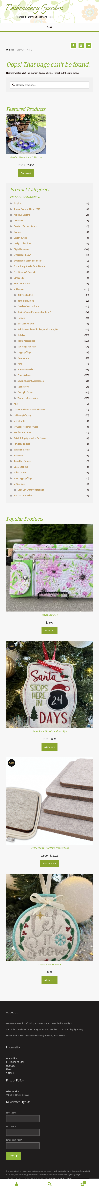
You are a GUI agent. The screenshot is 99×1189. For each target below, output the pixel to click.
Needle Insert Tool (22, 432)
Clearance (18, 220)
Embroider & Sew (22, 254)
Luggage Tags (24, 352)
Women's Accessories (28, 398)
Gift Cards (18, 277)
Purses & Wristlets (26, 369)
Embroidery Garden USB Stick (28, 260)
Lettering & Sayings (23, 415)
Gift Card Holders (26, 323)
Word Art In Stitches (23, 495)
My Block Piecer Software (26, 426)
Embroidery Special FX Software (29, 266)
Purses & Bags (24, 375)
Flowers (21, 318)
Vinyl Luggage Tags (23, 478)
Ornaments (23, 358)
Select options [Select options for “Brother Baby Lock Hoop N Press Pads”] (49, 863)
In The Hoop (19, 289)
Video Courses (20, 472)
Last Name (11, 1126)
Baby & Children (25, 295)
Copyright (10, 1065)
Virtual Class (19, 483)
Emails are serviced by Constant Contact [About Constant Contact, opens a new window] (58, 1178)
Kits (15, 403)
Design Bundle (20, 237)
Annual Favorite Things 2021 (27, 209)
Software (18, 455)
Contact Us (11, 1058)
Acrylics (17, 203)
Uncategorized (21, 466)
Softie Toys (23, 386)
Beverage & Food (26, 300)
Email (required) (14, 1139)
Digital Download (22, 249)
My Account (16, 1184)
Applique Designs (22, 214)
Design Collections (22, 243)
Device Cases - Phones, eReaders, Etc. (35, 312)
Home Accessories (26, 340)
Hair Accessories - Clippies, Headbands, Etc (38, 329)
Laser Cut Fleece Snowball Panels (29, 409)
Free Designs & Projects (25, 272)
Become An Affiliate (15, 1061)
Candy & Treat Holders (28, 306)
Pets (20, 363)
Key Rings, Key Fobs (27, 346)
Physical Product (22, 443)
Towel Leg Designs (22, 461)
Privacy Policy (12, 1091)
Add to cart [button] (26, 172)
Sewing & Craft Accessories (30, 380)
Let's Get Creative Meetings (31, 489)
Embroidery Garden (34, 8)
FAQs (8, 1069)
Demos (17, 232)
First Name (11, 1112)
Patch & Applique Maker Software (30, 438)
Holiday (21, 335)
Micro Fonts (19, 421)
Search (49, 1184)
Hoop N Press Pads (22, 283)
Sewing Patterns (21, 449)
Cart (76, 1181)
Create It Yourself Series (25, 226)
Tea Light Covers (25, 392)
